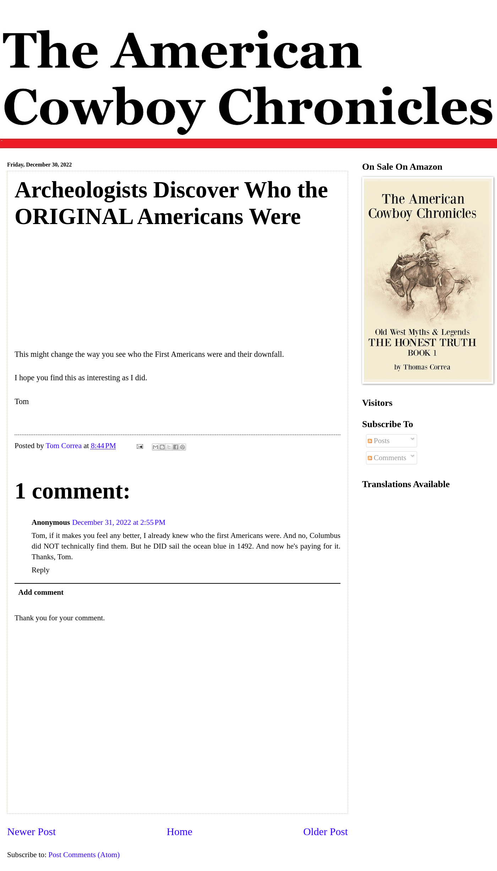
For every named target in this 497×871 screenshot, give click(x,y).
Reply (41, 570)
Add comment (41, 592)
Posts (379, 440)
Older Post (325, 831)
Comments (387, 457)
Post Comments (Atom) (84, 854)
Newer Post (31, 831)
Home (179, 831)
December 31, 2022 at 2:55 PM (118, 522)
